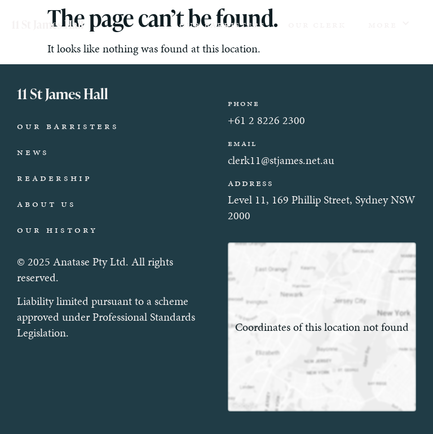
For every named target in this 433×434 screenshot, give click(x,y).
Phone (243, 103)
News (33, 151)
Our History (57, 229)
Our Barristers (222, 24)
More (389, 24)
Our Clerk (317, 24)
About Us (46, 203)
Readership (54, 177)
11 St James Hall (47, 24)
